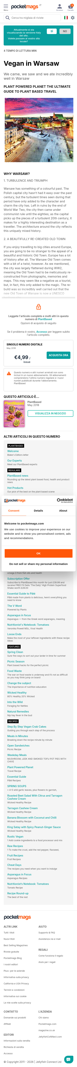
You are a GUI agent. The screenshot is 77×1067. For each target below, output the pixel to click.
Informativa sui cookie (15, 996)
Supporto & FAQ (47, 932)
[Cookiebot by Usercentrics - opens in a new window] (57, 500)
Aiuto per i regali (47, 962)
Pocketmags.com (48, 1024)
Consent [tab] (13, 510)
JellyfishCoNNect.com (50, 1036)
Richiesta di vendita (14, 1047)
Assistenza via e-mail (50, 939)
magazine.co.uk (47, 1030)
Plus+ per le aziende (14, 970)
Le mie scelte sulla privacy (17, 1002)
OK (38, 553)
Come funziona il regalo (51, 955)
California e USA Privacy (16, 983)
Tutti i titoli (9, 932)
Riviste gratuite (11, 951)
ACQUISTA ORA (58, 355)
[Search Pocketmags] (7, 18)
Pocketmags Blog (13, 958)
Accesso (41, 331)
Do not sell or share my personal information (38, 563)
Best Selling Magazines (16, 945)
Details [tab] (38, 510)
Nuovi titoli (9, 939)
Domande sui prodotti (15, 1017)
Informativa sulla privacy (16, 977)
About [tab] (63, 510)
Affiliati (7, 1024)
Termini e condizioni (14, 990)
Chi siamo (44, 1017)
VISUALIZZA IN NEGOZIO (50, 413)
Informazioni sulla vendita (17, 1040)
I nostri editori (11, 964)
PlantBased (45, 319)
